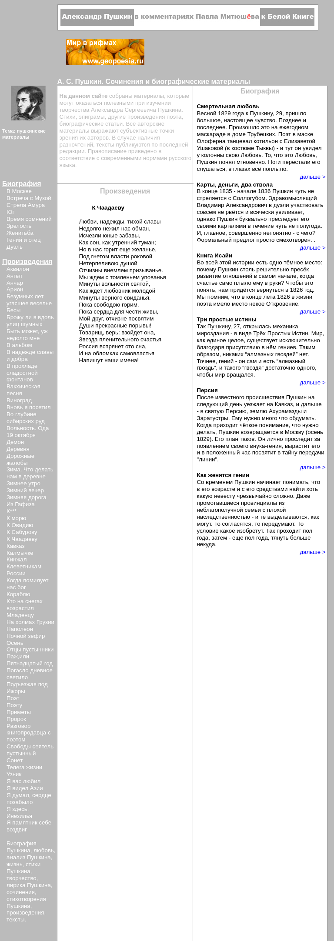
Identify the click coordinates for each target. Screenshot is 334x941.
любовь (43, 850)
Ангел (14, 276)
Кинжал (17, 559)
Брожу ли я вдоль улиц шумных (30, 320)
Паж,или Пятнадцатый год (30, 660)
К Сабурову (22, 532)
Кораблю (18, 594)
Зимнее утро (23, 483)
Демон (15, 442)
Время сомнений (29, 219)
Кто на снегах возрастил (25, 604)
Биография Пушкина (22, 847)
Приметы (19, 712)
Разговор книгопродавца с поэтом (29, 733)
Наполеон (20, 629)
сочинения (21, 892)
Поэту (14, 705)
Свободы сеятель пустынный (30, 750)
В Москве (19, 191)
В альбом (19, 345)
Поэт (13, 698)
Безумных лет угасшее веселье (29, 300)
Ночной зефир (26, 636)
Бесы (13, 310)
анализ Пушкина (29, 857)
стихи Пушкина (23, 867)
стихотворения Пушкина (26, 902)
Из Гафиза (21, 504)
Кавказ (16, 546)
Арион (15, 289)
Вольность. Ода (28, 428)
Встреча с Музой (29, 198)
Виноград (19, 400)
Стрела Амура (26, 205)
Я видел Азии (25, 788)
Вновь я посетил (28, 407)
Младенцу (20, 615)
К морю (16, 518)
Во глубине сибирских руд (26, 417)
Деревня (18, 449)
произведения (25, 912)
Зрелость (19, 226)
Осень (15, 643)
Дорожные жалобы (20, 459)
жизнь (15, 864)
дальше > (312, 177)
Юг (10, 212)
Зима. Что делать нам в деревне (30, 473)
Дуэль (15, 247)
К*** (12, 511)
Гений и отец (24, 240)
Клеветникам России (24, 570)
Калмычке (20, 553)
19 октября (21, 435)
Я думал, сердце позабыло (29, 798)
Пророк (16, 719)
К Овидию (20, 525)
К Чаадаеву (22, 539)
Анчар (15, 283)
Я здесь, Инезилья (19, 812)
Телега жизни (24, 767)
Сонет (15, 760)
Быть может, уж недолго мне (27, 334)
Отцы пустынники (30, 649)
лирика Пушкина (29, 885)
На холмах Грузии (30, 622)
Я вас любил (23, 781)
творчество (22, 878)
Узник (14, 774)
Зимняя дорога (27, 497)
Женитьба (20, 233)
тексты (16, 919)
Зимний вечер (25, 490)
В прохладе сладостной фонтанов (22, 373)
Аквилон (18, 269)
